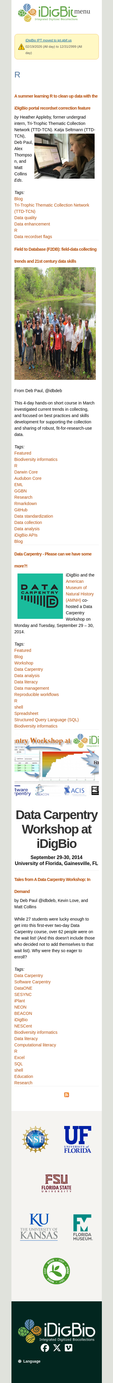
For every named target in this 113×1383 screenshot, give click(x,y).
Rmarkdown (25, 503)
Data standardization (33, 516)
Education (23, 1076)
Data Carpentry (28, 669)
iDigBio (21, 1019)
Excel (19, 1057)
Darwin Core (26, 472)
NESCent (23, 1026)
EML (18, 484)
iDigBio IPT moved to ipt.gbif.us (49, 40)
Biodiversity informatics (36, 459)
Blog (18, 198)
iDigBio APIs (26, 535)
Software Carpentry (32, 981)
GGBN (20, 491)
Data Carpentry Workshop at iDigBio (57, 829)
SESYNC (23, 994)
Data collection (28, 522)
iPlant (19, 1000)
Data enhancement (32, 224)
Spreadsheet (26, 713)
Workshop (23, 663)
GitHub (21, 509)
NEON (20, 1007)
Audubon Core (28, 478)
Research (23, 497)
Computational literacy (35, 1045)
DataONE (23, 988)
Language (32, 1361)
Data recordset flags (33, 236)
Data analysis (27, 528)
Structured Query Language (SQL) (46, 719)
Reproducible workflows (36, 694)
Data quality (25, 217)
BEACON (23, 1013)
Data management (31, 688)
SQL (18, 1063)
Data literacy (26, 681)
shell (18, 707)
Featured (22, 453)
